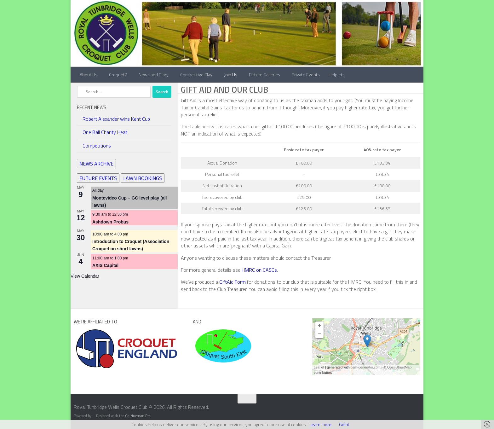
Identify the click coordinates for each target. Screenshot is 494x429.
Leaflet (319, 367)
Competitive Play (196, 74)
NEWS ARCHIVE (96, 163)
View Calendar (85, 276)
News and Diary (154, 74)
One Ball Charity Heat (105, 132)
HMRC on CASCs (259, 270)
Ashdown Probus (110, 221)
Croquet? (118, 74)
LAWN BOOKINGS (142, 178)
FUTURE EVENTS (98, 178)
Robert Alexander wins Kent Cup (116, 119)
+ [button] (319, 325)
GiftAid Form (232, 282)
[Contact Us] (419, 409)
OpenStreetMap (399, 367)
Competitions (97, 145)
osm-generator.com (366, 367)
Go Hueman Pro (138, 416)
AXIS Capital (105, 265)
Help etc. (337, 74)
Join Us (230, 74)
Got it (344, 424)
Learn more (320, 424)
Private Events (306, 74)
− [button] (319, 334)
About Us (88, 74)
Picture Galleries (264, 74)
